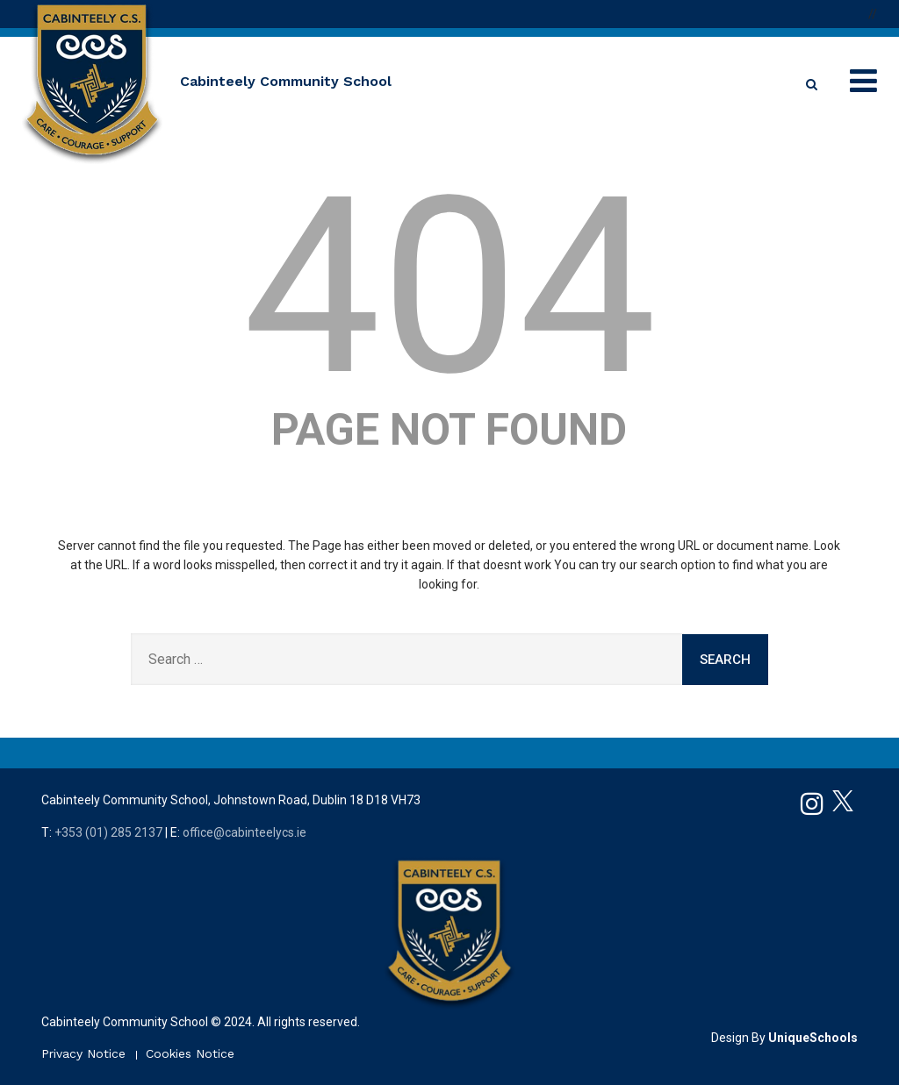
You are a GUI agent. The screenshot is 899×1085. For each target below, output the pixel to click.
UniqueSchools (813, 1038)
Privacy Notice (83, 1053)
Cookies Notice (190, 1053)
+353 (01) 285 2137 (108, 832)
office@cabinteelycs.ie (244, 832)
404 (449, 287)
